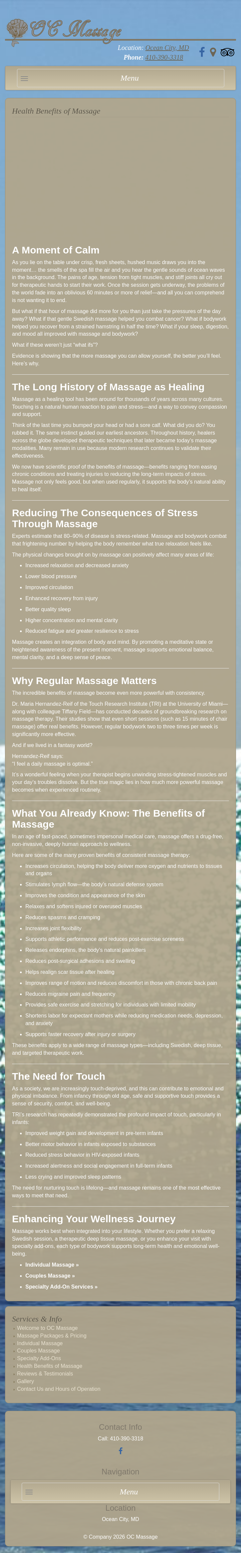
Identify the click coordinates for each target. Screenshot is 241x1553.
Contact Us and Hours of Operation (58, 1389)
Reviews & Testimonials (45, 1373)
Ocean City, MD (167, 47)
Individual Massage (40, 1343)
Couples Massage (38, 1351)
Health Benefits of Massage (49, 1366)
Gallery (25, 1381)
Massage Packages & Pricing (51, 1336)
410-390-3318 (164, 57)
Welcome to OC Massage (47, 1328)
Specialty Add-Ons (39, 1358)
